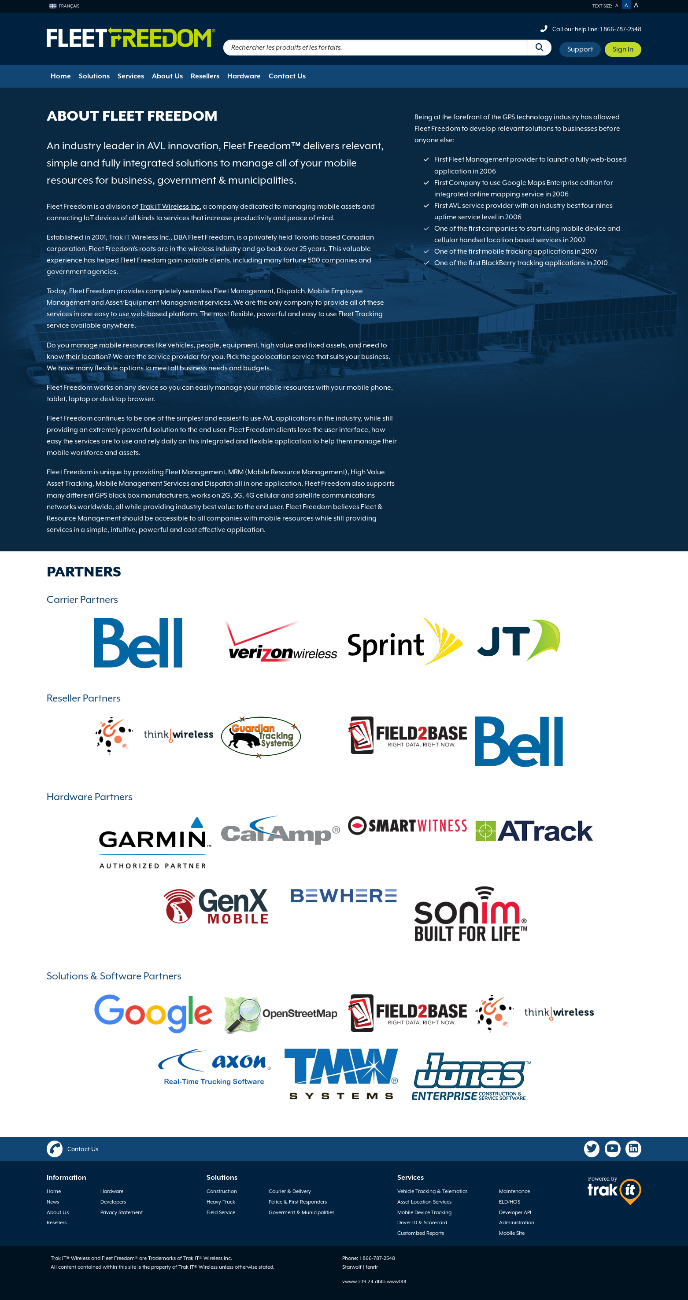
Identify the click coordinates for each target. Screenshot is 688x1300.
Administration (516, 1222)
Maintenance (514, 1191)
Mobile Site (512, 1233)
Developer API (515, 1212)
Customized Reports (420, 1233)
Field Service (221, 1212)
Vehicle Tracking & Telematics (432, 1191)
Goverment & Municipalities (301, 1212)
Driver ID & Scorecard (422, 1222)
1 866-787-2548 (620, 29)
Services (131, 76)
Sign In (623, 49)
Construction (222, 1191)
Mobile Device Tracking (424, 1212)
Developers (113, 1202)
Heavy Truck (221, 1202)
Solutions (94, 76)
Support (580, 49)
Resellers (205, 76)
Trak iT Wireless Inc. (170, 207)
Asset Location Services (424, 1202)
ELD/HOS (509, 1202)
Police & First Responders (298, 1202)
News (53, 1202)
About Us (167, 76)
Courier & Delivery (290, 1191)
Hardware (244, 76)
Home (61, 76)
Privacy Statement (121, 1212)
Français (64, 6)
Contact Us (287, 76)
